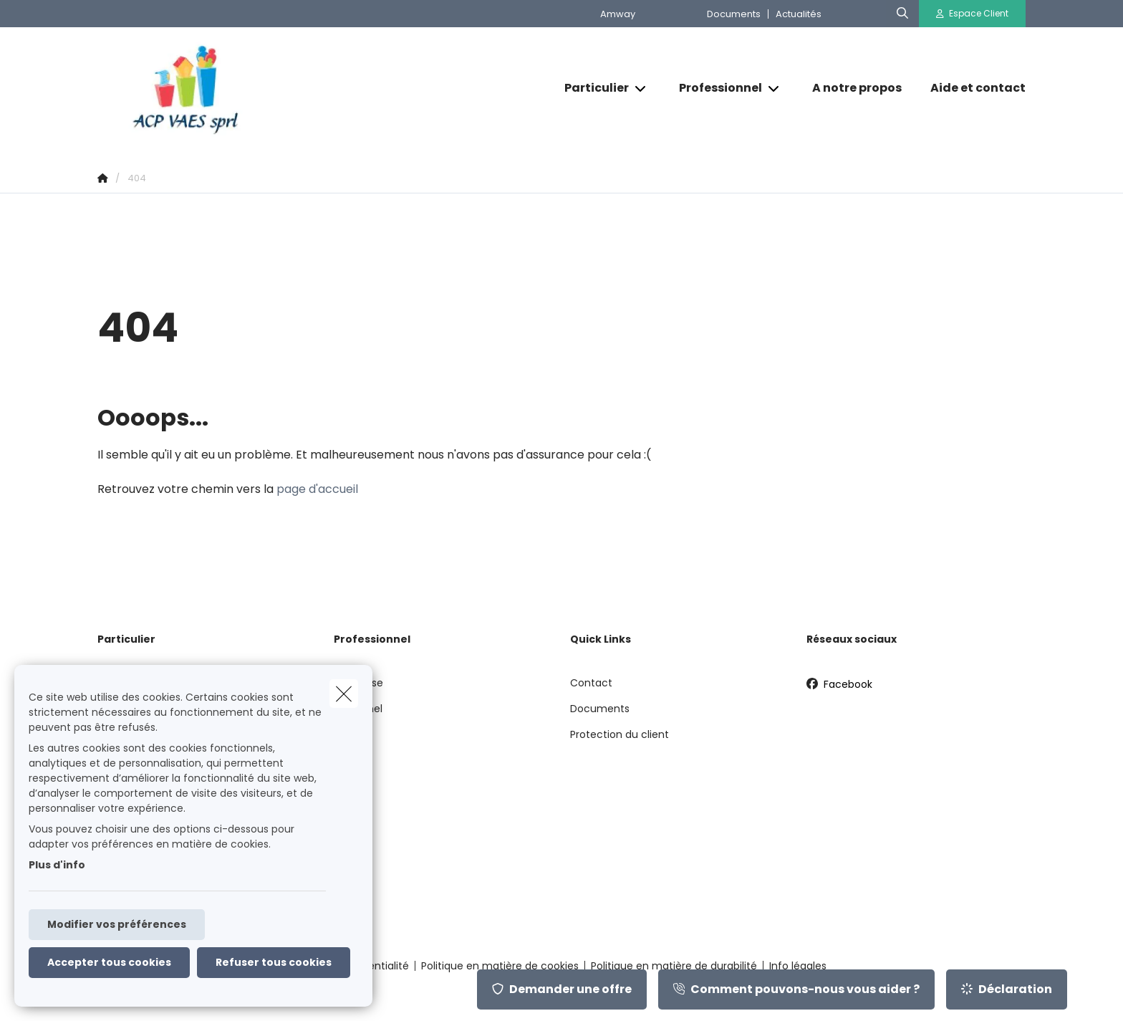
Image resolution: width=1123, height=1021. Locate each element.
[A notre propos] (857, 88)
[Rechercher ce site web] (902, 13)
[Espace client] (972, 13)
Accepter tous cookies (109, 962)
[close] (343, 693)
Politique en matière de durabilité (674, 966)
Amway (617, 14)
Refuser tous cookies (274, 962)
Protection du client (619, 734)
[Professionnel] (715, 88)
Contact (591, 683)
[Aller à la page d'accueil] (240, 88)
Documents (734, 14)
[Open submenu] (641, 88)
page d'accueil (317, 489)
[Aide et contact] (971, 88)
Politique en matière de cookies (500, 966)
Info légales (797, 966)
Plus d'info (57, 865)
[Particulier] (591, 88)
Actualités (798, 14)
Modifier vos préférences (116, 924)
